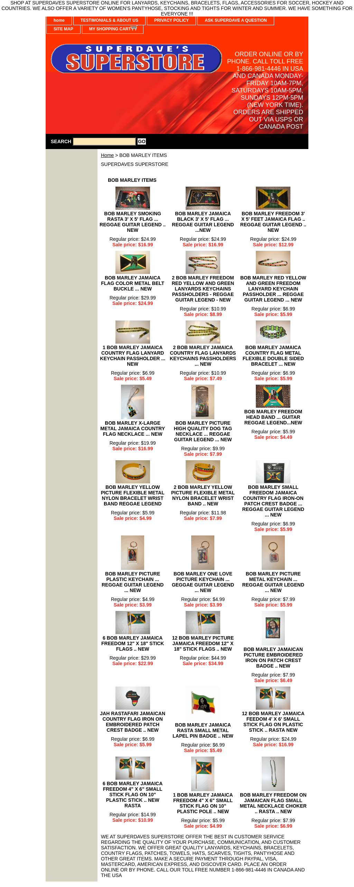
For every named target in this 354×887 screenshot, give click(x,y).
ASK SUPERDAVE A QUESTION (236, 20)
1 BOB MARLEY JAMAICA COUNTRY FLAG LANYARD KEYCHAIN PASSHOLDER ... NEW (132, 356)
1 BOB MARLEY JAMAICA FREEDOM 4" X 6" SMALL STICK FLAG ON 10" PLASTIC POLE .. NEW (203, 803)
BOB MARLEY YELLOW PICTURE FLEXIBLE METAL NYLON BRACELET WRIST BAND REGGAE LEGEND (133, 495)
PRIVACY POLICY (171, 20)
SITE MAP (63, 29)
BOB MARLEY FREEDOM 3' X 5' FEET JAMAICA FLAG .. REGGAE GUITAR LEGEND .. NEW (273, 222)
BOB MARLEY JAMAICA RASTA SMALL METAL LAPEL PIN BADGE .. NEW (203, 730)
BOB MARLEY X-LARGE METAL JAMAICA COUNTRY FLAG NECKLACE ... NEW (132, 428)
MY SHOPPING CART (110, 29)
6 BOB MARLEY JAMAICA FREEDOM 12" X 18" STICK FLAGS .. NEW (132, 643)
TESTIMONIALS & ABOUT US (109, 20)
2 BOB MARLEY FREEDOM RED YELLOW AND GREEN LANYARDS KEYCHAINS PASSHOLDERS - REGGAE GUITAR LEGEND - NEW (203, 289)
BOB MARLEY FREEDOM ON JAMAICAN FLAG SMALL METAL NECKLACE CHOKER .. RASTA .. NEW (273, 803)
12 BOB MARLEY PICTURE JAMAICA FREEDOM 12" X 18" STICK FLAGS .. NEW (203, 643)
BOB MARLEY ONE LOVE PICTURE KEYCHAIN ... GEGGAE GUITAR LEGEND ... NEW (203, 582)
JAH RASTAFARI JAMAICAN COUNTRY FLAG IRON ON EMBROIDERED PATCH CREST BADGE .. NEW (132, 722)
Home (107, 155)
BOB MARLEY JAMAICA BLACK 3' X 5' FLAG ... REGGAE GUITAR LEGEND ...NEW (203, 222)
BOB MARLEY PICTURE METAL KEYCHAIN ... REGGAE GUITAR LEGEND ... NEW (273, 582)
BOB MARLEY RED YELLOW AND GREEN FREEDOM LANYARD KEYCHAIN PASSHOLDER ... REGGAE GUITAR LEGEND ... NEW (273, 289)
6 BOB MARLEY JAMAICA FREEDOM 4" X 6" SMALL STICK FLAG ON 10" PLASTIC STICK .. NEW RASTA (132, 794)
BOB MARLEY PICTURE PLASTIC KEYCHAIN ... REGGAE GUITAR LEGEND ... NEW (133, 582)
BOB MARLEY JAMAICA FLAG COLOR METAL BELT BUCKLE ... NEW (132, 283)
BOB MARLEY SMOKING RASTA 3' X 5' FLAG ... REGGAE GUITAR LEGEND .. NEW (133, 222)
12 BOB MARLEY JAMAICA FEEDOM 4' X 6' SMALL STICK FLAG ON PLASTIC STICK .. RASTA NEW (273, 722)
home (59, 20)
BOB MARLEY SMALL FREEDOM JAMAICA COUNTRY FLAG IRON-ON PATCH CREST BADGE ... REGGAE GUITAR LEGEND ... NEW (273, 501)
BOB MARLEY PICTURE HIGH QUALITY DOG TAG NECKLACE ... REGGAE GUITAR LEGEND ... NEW (203, 431)
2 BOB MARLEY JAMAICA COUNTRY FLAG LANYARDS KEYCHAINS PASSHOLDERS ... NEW (203, 356)
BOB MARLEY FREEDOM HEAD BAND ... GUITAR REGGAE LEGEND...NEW (273, 417)
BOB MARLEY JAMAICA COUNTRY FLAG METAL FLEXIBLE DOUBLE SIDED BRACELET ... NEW (273, 356)
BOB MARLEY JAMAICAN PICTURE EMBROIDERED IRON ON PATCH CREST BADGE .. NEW (273, 658)
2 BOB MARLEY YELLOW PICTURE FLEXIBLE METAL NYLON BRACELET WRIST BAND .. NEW (203, 495)
